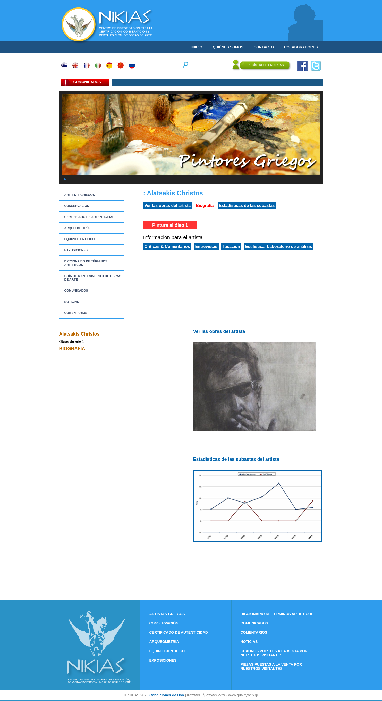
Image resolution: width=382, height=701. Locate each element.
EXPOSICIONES (76, 250)
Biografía (205, 205)
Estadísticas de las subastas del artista (236, 459)
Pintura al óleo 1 (170, 225)
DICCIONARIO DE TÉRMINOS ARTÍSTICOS (85, 263)
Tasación (231, 246)
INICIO (196, 47)
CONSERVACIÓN (76, 206)
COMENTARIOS (75, 313)
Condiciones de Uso (166, 695)
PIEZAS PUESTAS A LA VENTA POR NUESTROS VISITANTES (271, 666)
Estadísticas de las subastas (247, 205)
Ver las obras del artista (168, 205)
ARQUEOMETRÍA (77, 228)
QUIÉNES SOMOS (228, 47)
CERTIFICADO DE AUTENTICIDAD (89, 217)
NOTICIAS (71, 302)
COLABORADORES (301, 47)
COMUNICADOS (76, 291)
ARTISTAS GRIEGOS (79, 195)
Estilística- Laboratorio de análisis (278, 246)
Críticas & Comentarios (167, 246)
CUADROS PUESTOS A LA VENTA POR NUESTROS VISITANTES (274, 653)
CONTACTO (264, 47)
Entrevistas (206, 246)
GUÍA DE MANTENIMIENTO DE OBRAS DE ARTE (92, 277)
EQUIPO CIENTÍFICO (79, 239)
